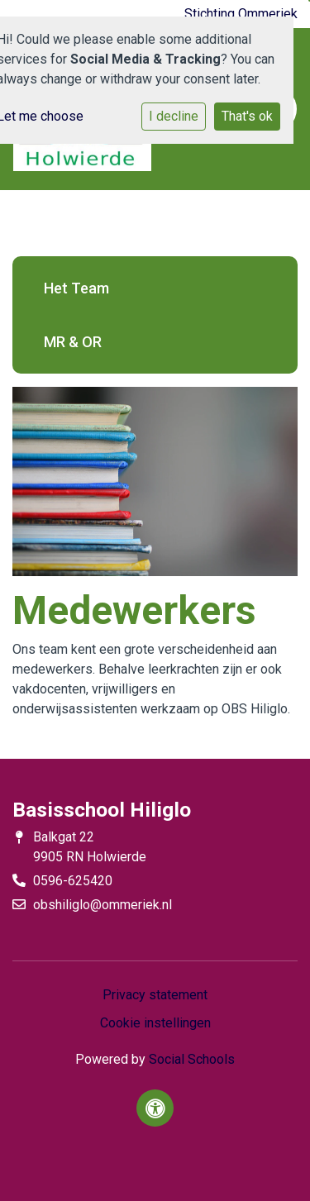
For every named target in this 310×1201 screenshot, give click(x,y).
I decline (173, 116)
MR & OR (73, 341)
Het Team (76, 288)
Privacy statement (155, 995)
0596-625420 (72, 881)
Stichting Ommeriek (241, 13)
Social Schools (192, 1059)
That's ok (247, 116)
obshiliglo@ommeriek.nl (102, 905)
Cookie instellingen (155, 1023)
